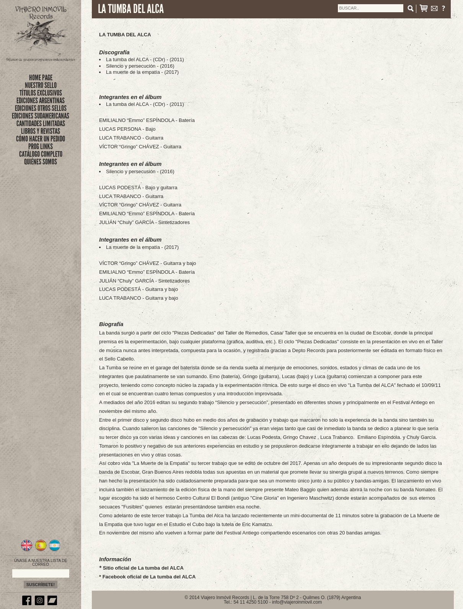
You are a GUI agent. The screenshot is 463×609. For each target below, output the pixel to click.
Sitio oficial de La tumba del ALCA (143, 568)
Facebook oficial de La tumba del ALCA (149, 577)
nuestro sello (41, 85)
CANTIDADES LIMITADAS (40, 123)
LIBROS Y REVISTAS (40, 131)
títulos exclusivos (41, 92)
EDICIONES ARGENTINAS (40, 100)
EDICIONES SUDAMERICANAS (40, 115)
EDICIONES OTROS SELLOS (41, 108)
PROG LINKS (40, 146)
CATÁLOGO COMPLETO (40, 154)
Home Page (40, 77)
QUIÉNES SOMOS (40, 161)
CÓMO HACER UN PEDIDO (40, 138)
